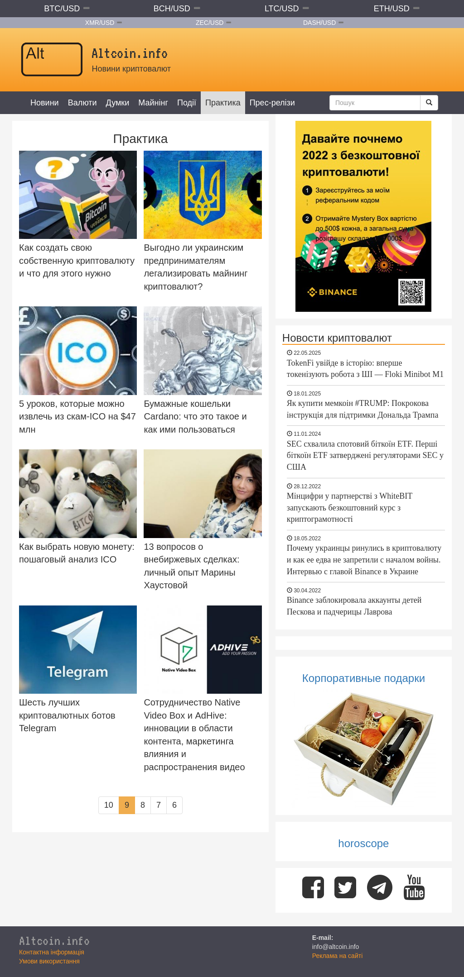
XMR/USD (100, 22)
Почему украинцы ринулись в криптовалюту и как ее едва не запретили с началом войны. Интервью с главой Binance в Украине (364, 559)
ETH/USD (392, 8)
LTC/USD (282, 8)
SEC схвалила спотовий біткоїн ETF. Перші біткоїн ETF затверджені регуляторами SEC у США (365, 455)
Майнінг (153, 102)
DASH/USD (319, 22)
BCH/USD (172, 8)
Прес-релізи (272, 102)
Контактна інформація (51, 952)
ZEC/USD (209, 22)
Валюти (82, 102)
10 (108, 805)
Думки (118, 102)
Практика (223, 102)
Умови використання (49, 961)
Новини (44, 102)
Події (186, 102)
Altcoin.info (54, 940)
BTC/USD (62, 8)
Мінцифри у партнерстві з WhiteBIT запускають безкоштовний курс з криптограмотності (349, 507)
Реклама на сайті (337, 955)
